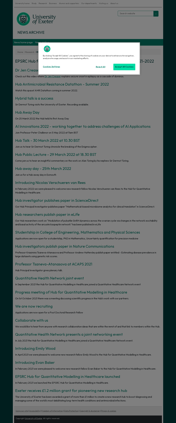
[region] (89, 58)
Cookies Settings (51, 67)
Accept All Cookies (124, 67)
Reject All (100, 67)
